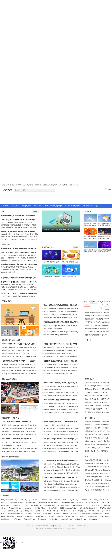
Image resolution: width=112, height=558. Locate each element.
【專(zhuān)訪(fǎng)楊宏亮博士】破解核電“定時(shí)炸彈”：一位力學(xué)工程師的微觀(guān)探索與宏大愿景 (61, 477)
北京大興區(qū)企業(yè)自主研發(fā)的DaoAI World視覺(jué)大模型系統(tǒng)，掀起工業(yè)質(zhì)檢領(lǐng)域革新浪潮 (61, 395)
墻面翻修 (65, 513)
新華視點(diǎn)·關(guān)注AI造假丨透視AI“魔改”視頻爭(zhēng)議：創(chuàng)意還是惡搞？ (61, 448)
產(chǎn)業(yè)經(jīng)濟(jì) (53, 205)
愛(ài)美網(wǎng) (36, 505)
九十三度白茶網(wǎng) (94, 505)
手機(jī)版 (108, 189)
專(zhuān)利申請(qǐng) (15, 508)
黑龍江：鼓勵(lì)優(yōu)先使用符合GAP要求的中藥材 (60, 308)
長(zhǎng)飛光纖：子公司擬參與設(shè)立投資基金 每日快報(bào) (97, 444)
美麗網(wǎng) (70, 516)
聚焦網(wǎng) (42, 519)
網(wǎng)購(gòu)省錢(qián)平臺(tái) (48, 502)
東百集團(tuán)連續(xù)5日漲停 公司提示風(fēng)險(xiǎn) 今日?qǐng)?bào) (61, 364)
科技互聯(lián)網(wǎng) (90, 205)
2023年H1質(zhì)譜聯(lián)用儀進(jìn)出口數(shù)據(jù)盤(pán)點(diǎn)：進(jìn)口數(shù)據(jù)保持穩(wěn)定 (97, 392)
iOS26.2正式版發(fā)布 (8, 272)
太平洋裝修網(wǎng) (68, 502)
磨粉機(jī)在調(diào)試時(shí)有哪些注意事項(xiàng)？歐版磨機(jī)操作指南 (97, 316)
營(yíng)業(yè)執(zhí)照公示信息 (62, 525)
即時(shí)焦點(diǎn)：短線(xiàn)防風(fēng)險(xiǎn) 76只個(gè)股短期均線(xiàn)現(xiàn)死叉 (20, 344)
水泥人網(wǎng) (25, 500)
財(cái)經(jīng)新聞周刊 (97, 500)
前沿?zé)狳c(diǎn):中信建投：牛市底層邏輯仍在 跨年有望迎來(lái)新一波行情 (97, 441)
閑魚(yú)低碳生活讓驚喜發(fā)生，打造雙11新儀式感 (59, 403)
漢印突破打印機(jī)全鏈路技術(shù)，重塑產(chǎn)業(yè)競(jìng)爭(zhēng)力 (61, 490)
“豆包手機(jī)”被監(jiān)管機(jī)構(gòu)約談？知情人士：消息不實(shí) (20, 287)
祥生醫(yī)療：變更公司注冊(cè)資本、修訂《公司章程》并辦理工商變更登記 (20, 350)
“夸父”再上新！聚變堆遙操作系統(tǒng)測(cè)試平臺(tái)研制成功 (20, 428)
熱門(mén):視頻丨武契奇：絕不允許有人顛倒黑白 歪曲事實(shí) (20, 258)
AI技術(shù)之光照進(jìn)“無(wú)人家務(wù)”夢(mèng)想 (19, 448)
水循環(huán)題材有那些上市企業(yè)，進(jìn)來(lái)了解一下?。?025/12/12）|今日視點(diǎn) (20, 282)
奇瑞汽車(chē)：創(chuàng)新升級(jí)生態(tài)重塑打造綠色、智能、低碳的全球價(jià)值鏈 (61, 473)
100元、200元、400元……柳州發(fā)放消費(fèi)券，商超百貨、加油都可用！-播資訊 (20, 294)
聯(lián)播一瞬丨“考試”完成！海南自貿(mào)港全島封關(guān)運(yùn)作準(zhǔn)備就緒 (20, 234)
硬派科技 (74, 513)
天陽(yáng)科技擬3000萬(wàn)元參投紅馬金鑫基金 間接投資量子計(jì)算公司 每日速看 (20, 370)
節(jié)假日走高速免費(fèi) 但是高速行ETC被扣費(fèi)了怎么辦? (97, 328)
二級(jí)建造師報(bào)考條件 (88, 508)
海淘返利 (80, 502)
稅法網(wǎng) (92, 516)
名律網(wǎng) (29, 516)
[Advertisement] (61, 239)
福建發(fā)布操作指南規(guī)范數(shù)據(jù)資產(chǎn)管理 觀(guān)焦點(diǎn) (20, 260)
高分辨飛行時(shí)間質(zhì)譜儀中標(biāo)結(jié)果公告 (97, 412)
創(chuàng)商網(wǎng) (92, 502)
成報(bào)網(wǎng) (80, 519)
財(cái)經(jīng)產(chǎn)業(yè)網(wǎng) (91, 513)
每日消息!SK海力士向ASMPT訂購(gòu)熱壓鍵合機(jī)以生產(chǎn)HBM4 (97, 428)
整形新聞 (60, 516)
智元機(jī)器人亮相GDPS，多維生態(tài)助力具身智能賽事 (60, 481)
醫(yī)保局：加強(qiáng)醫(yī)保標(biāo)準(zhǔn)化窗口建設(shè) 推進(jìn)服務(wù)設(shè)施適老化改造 (61, 325)
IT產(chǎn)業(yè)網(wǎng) (70, 500)
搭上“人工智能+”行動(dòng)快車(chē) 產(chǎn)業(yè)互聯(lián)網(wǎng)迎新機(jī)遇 (97, 486)
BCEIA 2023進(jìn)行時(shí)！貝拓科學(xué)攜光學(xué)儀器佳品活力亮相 (97, 385)
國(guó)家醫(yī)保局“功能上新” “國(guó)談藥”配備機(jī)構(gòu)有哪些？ (61, 331)
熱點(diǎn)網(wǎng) (29, 519)
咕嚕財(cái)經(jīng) (52, 511)
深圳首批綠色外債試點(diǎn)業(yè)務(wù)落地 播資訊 (18, 255)
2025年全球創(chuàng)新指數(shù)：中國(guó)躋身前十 (19, 431)
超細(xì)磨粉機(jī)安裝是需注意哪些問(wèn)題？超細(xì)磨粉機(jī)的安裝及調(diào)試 (97, 312)
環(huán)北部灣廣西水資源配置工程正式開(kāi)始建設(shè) (61, 311)
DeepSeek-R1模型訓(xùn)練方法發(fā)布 (55, 425)
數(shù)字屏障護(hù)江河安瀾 (11, 445)
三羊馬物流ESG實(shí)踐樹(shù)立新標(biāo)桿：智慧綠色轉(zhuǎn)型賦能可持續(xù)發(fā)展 (61, 460)
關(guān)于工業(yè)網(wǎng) (29, 525)
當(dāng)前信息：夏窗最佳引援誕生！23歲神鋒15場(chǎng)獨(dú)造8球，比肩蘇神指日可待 (97, 434)
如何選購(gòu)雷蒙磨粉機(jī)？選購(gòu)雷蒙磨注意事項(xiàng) (107, 309)
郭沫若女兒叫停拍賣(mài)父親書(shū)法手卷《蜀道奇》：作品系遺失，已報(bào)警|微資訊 (20, 289)
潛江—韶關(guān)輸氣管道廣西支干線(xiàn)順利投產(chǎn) (61, 305)
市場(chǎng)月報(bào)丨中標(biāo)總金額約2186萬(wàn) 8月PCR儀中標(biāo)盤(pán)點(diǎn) (97, 389)
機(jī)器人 (36, 500)
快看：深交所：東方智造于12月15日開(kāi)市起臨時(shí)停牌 (97, 431)
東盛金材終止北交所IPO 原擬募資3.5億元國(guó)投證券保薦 (97, 451)
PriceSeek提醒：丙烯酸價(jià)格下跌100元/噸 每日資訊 (20, 220)
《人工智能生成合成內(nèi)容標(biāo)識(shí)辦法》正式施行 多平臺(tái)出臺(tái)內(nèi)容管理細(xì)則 (97, 467)
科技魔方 (57, 500)
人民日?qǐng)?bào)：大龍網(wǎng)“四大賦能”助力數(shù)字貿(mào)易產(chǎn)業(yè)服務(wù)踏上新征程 (61, 406)
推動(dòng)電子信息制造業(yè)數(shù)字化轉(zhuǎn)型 (97, 470)
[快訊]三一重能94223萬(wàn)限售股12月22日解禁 (16, 222)
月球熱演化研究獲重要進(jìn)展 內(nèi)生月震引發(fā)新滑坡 (61, 434)
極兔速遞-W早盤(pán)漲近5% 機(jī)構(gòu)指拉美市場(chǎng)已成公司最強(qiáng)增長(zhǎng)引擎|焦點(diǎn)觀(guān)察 (61, 347)
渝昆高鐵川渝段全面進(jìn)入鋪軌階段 (55, 335)
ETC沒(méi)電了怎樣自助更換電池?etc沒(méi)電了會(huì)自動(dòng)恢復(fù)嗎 (97, 331)
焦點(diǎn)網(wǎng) (66, 519)
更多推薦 (35, 211)
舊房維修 (29, 513)
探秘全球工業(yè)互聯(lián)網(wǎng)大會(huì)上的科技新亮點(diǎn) (97, 483)
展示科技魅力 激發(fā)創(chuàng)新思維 (16, 439)
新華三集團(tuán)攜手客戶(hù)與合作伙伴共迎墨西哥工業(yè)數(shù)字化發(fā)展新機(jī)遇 (61, 400)
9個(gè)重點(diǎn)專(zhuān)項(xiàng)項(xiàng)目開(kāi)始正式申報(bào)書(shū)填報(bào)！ (97, 405)
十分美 (25, 505)
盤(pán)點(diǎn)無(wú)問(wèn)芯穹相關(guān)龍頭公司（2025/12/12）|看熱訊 (20, 278)
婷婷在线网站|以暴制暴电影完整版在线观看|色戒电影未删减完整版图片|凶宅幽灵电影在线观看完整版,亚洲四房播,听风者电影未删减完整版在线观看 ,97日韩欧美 (39, 185)
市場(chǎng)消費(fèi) (9, 379)
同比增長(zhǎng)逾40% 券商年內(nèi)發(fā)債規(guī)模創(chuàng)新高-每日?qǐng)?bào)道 (20, 215)
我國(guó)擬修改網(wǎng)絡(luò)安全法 (97, 473)
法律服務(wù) (5, 519)
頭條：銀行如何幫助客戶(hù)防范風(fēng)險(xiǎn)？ (17, 267)
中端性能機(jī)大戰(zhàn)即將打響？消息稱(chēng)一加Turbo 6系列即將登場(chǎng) (20, 248)
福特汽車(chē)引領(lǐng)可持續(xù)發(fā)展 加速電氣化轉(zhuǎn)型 (61, 470)
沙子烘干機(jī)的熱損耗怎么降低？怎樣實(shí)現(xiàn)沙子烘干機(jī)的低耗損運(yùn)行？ (97, 322)
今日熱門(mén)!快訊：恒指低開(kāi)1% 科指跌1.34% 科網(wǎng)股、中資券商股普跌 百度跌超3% (20, 347)
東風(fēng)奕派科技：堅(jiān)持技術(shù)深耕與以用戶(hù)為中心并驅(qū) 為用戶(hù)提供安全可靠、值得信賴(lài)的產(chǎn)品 (61, 467)
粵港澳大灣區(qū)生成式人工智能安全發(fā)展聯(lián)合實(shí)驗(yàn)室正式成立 (61, 421)
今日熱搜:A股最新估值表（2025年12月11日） (57, 353)
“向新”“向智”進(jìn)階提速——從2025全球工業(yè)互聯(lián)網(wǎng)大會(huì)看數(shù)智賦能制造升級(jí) (97, 476)
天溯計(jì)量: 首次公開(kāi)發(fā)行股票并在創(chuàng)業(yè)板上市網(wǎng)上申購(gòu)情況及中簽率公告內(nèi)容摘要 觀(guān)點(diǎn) (97, 438)
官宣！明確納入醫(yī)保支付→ (52, 328)
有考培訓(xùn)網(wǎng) (16, 502)
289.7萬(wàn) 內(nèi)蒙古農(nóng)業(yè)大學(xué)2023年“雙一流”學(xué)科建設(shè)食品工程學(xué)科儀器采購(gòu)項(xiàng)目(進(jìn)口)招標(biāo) (97, 409)
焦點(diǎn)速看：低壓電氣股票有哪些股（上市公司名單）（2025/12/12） (20, 236)
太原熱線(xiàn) (65, 511)
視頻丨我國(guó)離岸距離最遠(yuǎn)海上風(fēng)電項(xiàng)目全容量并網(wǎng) (20, 225)
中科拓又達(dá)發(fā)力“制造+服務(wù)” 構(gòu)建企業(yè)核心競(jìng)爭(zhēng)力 (61, 409)
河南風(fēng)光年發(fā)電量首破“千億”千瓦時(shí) (17, 284)
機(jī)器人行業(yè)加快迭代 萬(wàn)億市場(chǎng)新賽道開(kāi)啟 (97, 490)
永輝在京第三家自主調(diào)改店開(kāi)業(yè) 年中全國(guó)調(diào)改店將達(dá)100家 (61, 383)
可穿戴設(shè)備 (47, 500)
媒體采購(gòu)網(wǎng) (15, 511)
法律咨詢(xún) (16, 519)
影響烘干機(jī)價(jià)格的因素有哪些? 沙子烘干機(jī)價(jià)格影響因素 (97, 325)
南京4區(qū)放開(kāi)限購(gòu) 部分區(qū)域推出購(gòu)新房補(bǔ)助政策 (61, 322)
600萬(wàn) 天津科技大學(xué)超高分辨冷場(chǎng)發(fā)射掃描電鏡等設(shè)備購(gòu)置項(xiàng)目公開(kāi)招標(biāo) (97, 402)
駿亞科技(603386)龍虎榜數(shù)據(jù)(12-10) (57, 373)
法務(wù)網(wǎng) (105, 516)
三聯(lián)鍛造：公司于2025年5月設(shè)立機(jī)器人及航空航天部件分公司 (61, 356)
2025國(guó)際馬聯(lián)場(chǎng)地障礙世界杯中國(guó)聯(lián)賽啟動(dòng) (61, 386)
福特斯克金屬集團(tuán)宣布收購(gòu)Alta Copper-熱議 (18, 227)
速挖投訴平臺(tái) (40, 508)
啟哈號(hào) (28, 508)
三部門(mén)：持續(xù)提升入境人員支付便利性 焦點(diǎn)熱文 (20, 239)
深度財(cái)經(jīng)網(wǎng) (68, 508)
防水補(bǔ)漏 (47, 513)
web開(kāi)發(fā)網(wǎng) (15, 513)
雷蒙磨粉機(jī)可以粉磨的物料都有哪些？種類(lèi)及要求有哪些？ (97, 319)
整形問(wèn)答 (30, 502)
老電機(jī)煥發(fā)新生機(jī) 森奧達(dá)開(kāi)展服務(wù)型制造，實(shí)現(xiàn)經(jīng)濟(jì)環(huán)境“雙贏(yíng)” (61, 412)
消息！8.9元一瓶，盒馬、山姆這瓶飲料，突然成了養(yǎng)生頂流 (20, 253)
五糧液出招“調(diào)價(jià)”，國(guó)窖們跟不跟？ (61, 344)
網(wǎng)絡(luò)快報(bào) (100, 305)
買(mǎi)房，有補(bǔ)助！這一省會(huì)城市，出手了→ (60, 314)
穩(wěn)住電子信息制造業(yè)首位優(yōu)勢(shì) (97, 460)
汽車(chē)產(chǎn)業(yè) (72, 205)
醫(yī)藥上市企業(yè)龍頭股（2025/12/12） (15, 353)
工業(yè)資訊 (15, 205)
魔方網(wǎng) (93, 519)
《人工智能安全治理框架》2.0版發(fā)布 (16, 421)
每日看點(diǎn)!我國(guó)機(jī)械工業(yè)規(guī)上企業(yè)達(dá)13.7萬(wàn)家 (97, 424)
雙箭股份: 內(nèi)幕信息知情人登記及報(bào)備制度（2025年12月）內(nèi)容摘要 (20, 367)
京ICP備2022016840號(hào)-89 (45, 525)
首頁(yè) (5, 205)
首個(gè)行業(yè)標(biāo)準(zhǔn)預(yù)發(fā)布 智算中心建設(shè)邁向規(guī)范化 (61, 442)
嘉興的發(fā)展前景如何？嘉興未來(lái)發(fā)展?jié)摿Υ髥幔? (98, 335)
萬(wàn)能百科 (53, 508)
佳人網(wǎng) (81, 516)
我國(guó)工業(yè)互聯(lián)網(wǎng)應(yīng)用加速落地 (61, 439)
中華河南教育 (16, 505)
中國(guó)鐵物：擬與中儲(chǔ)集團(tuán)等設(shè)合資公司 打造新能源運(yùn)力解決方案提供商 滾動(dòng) (61, 350)
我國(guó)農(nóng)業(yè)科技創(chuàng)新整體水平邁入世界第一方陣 (20, 434)
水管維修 (57, 513)
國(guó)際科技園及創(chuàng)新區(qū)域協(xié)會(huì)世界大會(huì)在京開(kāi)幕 (61, 428)
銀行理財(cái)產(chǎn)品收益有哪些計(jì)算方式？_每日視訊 (20, 269)
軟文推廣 (84, 500)
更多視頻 (76, 247)
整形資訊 (51, 516)
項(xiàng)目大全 (41, 516)
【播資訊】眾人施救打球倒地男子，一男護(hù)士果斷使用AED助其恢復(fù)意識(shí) (20, 361)
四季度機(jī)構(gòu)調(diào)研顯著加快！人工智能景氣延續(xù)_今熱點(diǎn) (61, 367)
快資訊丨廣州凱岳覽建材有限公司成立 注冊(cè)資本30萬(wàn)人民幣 (20, 231)
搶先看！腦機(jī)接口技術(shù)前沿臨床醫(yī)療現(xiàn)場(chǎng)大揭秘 (20, 425)
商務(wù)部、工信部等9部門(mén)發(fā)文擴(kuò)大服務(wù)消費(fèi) (61, 431)
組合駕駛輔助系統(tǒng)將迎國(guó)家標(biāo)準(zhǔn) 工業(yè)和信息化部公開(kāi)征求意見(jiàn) (61, 451)
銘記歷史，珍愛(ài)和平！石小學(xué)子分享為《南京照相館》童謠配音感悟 (20, 364)
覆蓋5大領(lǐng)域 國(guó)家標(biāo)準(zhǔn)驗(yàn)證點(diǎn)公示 (97, 399)
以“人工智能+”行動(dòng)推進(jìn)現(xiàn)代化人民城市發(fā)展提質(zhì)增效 (20, 442)
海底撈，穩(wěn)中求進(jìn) (51, 389)
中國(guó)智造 (26, 205)
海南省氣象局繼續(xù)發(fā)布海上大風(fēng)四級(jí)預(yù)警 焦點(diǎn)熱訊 (20, 356)
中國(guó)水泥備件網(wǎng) (9, 500)
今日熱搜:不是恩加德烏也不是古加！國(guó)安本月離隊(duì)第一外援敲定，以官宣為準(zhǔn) (61, 361)
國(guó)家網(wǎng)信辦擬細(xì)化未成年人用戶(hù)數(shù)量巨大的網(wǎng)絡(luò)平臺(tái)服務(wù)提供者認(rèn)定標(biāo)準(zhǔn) (61, 445)
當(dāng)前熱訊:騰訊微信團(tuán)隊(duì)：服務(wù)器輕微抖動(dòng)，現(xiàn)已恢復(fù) (20, 373)
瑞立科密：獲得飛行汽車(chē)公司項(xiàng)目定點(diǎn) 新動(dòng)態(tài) (61, 370)
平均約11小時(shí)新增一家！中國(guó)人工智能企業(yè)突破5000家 (97, 480)
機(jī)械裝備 (37, 205)
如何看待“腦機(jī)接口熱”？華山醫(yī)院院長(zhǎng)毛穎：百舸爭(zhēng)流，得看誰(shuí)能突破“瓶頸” (20, 264)
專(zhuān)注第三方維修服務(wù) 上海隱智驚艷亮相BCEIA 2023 (97, 395)
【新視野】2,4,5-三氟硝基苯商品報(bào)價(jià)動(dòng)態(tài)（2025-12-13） (20, 296)
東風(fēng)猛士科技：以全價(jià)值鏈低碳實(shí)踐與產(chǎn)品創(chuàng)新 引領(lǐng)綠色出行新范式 (61, 464)
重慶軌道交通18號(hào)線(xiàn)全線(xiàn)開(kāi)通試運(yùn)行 (61, 317)
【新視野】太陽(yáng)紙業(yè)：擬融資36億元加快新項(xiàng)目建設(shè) (97, 448)
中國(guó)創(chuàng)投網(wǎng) (34, 511)
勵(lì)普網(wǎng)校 (79, 505)
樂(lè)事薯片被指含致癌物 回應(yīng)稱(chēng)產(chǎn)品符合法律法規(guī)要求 (61, 392)
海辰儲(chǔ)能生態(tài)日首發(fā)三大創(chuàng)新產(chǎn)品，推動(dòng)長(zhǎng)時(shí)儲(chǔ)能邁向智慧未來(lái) (61, 487)
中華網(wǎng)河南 (49, 505)
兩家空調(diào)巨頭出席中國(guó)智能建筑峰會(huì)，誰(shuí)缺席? (61, 484)
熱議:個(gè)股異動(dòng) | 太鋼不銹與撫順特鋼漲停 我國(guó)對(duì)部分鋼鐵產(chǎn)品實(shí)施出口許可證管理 (97, 421)
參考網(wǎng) (53, 519)
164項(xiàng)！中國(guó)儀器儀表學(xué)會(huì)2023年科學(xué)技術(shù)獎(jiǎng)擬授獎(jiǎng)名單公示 (97, 382)
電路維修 (37, 513)
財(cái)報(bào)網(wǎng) (79, 511)
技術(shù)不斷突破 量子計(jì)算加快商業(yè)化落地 (18, 451)
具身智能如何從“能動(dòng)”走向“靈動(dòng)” (97, 463)
